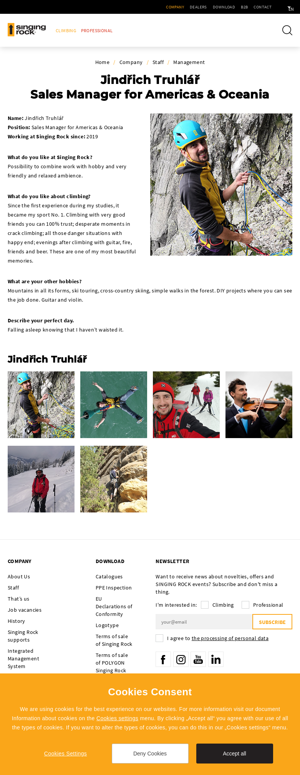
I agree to (218, 638)
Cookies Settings (65, 753)
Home (102, 62)
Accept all (234, 753)
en (281, 7)
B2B (222, 7)
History (16, 620)
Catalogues (109, 576)
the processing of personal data (230, 638)
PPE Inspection (114, 587)
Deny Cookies (150, 753)
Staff (158, 62)
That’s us (19, 598)
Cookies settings (117, 718)
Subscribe (272, 622)
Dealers (176, 7)
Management (189, 62)
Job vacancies (24, 609)
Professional (97, 30)
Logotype (107, 625)
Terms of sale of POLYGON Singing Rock (112, 663)
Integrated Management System (23, 658)
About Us (19, 576)
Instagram (181, 659)
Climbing (66, 30)
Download (202, 7)
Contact (241, 7)
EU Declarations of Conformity (114, 606)
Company (153, 7)
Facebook (163, 659)
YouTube (198, 659)
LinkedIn (216, 659)
